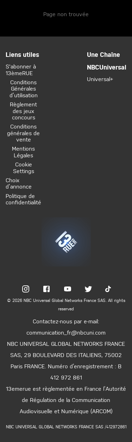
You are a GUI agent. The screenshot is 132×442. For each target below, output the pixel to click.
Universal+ (100, 79)
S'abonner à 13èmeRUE (21, 69)
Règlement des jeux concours (23, 110)
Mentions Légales (23, 151)
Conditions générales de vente (23, 133)
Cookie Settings (23, 167)
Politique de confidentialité (23, 199)
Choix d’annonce (19, 183)
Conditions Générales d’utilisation (24, 88)
